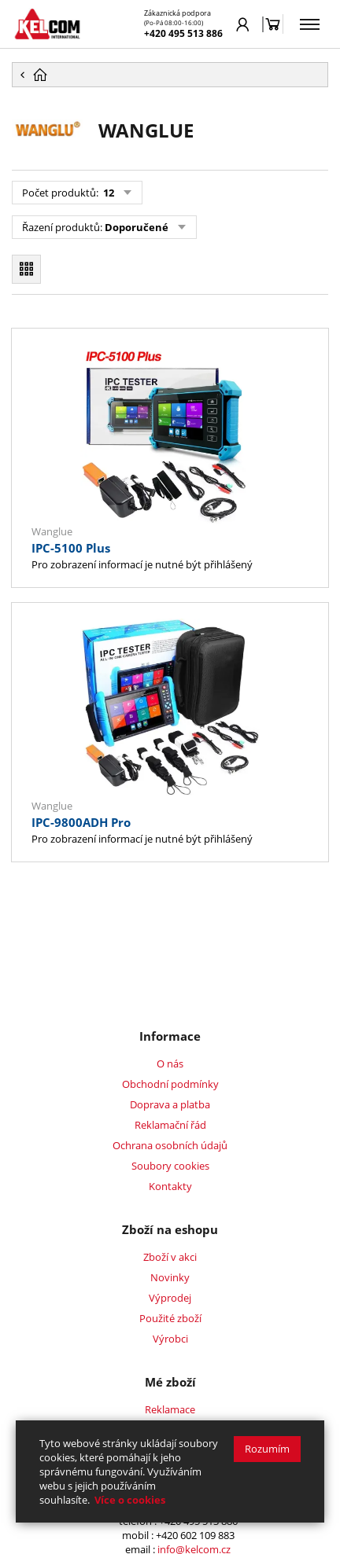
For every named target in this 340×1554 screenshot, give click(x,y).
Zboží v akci (170, 1257)
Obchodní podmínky (170, 1084)
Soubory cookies (170, 1166)
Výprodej (170, 1298)
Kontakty (170, 1186)
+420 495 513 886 (183, 33)
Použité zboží (170, 1318)
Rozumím (267, 1449)
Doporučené (136, 227)
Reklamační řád (170, 1125)
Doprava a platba (170, 1104)
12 (107, 193)
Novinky (170, 1277)
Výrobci (170, 1339)
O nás (170, 1063)
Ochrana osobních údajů (170, 1145)
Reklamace (170, 1409)
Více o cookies (129, 1500)
